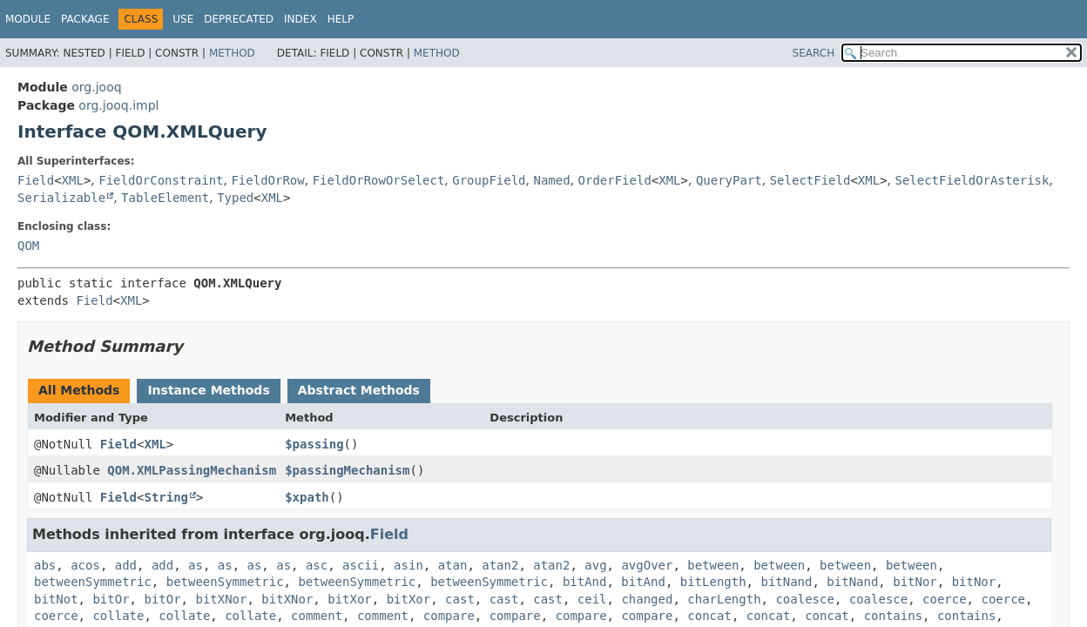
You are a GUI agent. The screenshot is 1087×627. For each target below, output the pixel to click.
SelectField (810, 180)
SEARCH (814, 53)
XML (73, 180)
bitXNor (220, 599)
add (126, 565)
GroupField (488, 180)
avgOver (646, 565)
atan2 (500, 565)
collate (118, 616)
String (166, 497)
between (713, 565)
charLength (723, 599)
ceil (592, 599)
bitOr (110, 599)
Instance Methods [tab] (208, 390)
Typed (235, 198)
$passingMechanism (347, 470)
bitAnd (585, 582)
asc (316, 565)
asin (408, 565)
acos (85, 565)
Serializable (61, 198)
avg (595, 565)
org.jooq (96, 87)
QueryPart (729, 180)
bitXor (349, 599)
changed (646, 599)
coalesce (804, 599)
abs (45, 565)
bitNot (56, 599)
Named (551, 180)
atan (453, 565)
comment (316, 616)
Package (85, 19)
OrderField (615, 180)
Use (182, 19)
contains (893, 616)
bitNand (786, 582)
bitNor (915, 582)
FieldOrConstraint (160, 180)
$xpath (307, 497)
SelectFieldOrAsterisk (972, 180)
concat (709, 616)
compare (449, 616)
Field (35, 180)
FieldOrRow (267, 180)
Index (300, 19)
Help (340, 19)
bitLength (713, 582)
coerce (944, 599)
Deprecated (238, 19)
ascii (360, 565)
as (195, 565)
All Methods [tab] (78, 390)
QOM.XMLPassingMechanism (191, 470)
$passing (314, 444)
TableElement (165, 198)
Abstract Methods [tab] (359, 390)
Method (232, 53)
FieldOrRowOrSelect (379, 180)
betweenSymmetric (93, 582)
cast (460, 599)
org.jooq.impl (118, 105)
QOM (28, 246)
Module (28, 19)
